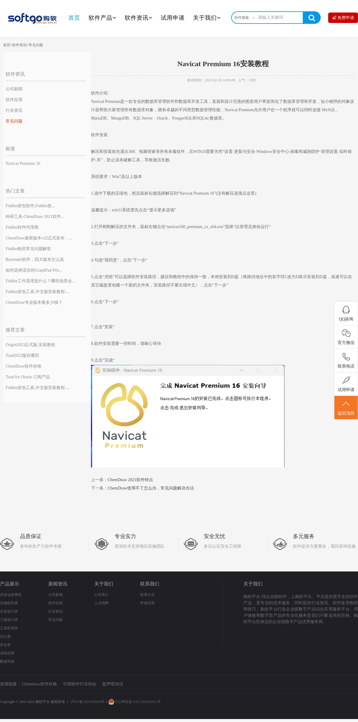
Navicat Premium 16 (23, 163)
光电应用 (7, 653)
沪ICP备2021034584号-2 (89, 702)
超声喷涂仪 (112, 684)
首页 (74, 18)
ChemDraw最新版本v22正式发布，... (39, 238)
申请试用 (147, 603)
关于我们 (207, 18)
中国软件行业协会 (79, 684)
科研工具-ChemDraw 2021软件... (35, 216)
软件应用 (14, 99)
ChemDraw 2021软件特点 (130, 480)
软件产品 (102, 18)
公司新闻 (14, 89)
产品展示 (9, 583)
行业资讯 (14, 110)
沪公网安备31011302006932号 (134, 702)
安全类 (5, 645)
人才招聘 (101, 603)
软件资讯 (138, 18)
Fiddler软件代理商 (22, 227)
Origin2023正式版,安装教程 (30, 345)
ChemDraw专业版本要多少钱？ (34, 302)
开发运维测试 (10, 595)
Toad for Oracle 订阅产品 (28, 377)
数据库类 (7, 661)
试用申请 (173, 18)
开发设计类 (9, 611)
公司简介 (101, 595)
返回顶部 (346, 408)
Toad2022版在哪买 (22, 355)
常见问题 (36, 45)
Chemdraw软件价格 (39, 684)
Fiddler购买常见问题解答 (28, 249)
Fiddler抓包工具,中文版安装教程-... (37, 291)
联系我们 (149, 583)
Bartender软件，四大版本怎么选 (35, 259)
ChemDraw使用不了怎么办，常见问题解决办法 (151, 488)
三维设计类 (9, 620)
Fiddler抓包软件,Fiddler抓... (30, 206)
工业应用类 (9, 628)
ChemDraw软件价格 (24, 366)
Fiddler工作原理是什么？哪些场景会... (40, 281)
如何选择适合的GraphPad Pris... (34, 270)
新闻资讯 (57, 583)
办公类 (5, 636)
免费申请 (343, 18)
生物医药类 (9, 603)
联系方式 (147, 595)
